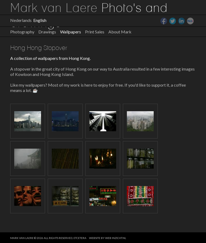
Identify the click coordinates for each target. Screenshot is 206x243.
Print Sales (94, 31)
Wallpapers (70, 31)
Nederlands (21, 20)
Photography (22, 31)
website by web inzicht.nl (107, 238)
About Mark (119, 31)
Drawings (47, 31)
